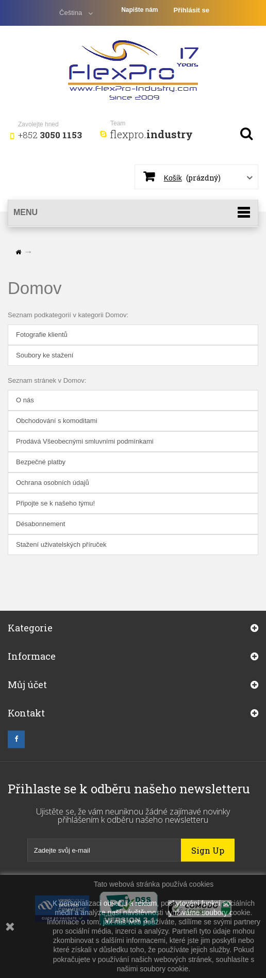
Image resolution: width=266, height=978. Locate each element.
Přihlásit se (191, 10)
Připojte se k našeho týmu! (55, 503)
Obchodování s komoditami (56, 421)
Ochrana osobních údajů (52, 482)
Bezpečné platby (40, 462)
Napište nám (139, 9)
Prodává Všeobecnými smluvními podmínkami (85, 441)
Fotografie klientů (42, 334)
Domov (35, 288)
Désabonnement (40, 524)
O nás (25, 400)
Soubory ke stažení (44, 355)
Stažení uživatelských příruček (61, 544)
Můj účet (27, 692)
